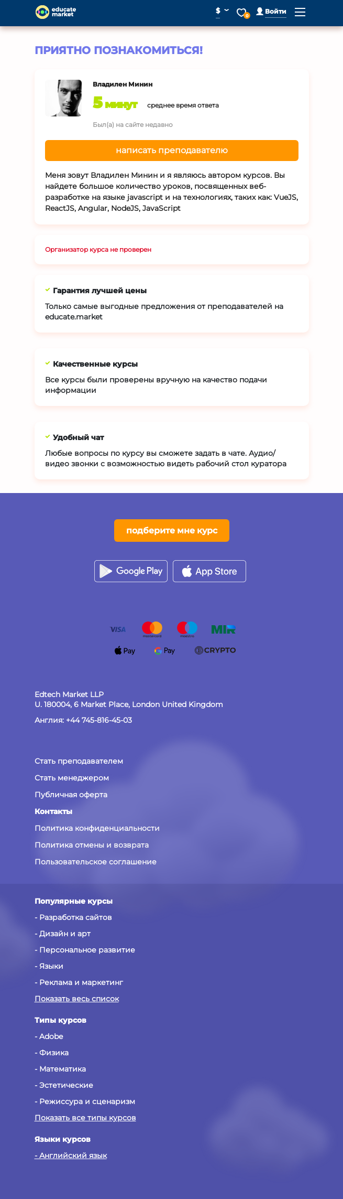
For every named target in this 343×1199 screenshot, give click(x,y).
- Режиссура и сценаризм (85, 1101)
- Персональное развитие (85, 950)
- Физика (52, 1052)
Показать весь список (77, 998)
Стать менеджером (72, 778)
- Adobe (49, 1036)
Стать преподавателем (79, 761)
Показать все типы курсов (85, 1117)
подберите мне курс (171, 531)
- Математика (60, 1069)
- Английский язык (71, 1155)
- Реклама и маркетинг (79, 982)
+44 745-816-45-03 (99, 720)
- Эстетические (64, 1085)
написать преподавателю (172, 150)
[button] (271, 11)
